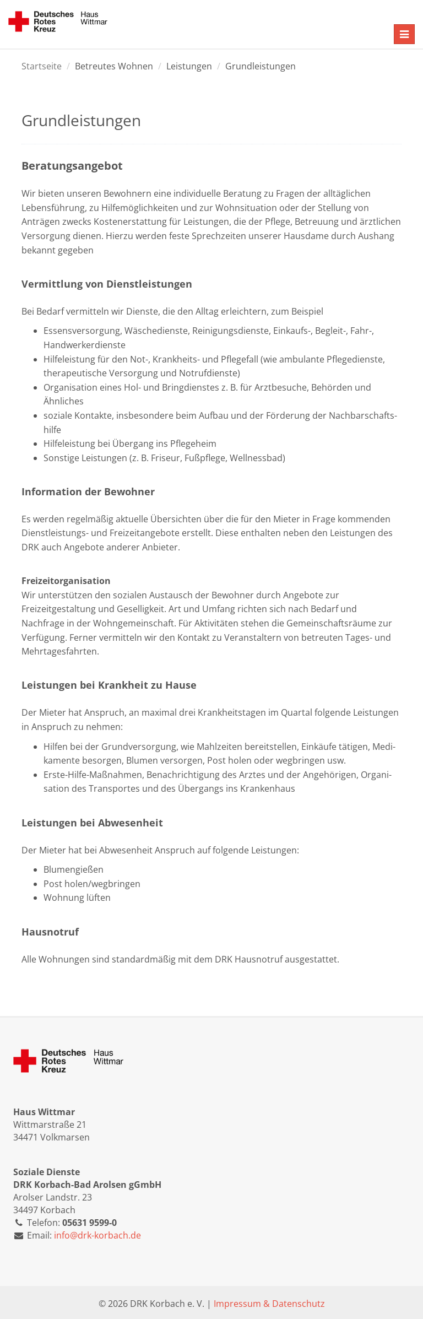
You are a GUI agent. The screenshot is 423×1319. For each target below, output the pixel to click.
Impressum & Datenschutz (269, 1304)
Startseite (41, 66)
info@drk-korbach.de (97, 1235)
